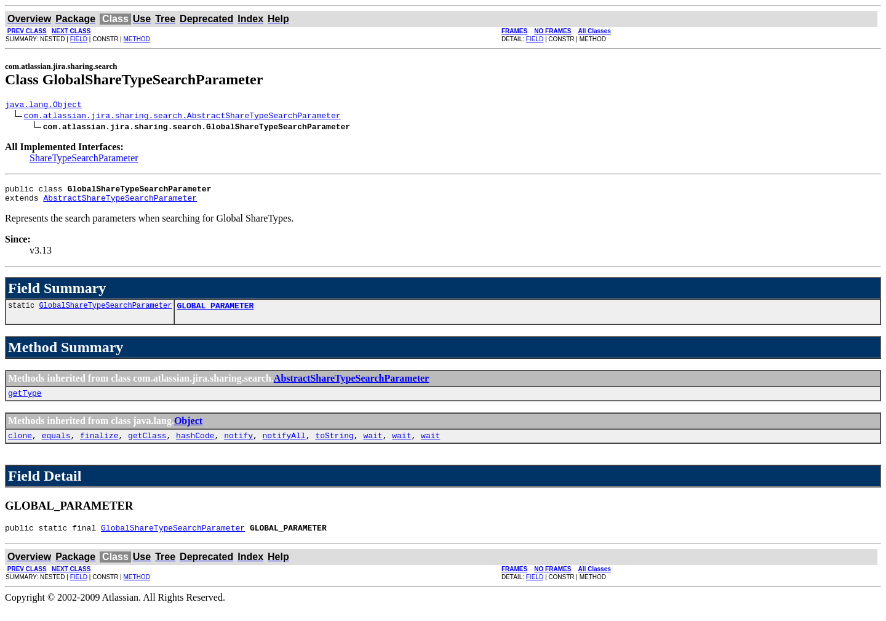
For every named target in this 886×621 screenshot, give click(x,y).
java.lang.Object (43, 105)
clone (20, 446)
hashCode (195, 446)
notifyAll (284, 446)
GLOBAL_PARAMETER (215, 312)
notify (238, 446)
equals (56, 446)
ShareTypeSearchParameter (84, 159)
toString (334, 446)
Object (188, 430)
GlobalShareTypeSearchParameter (105, 312)
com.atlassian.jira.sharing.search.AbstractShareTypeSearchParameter (182, 116)
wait (372, 446)
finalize (99, 446)
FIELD (78, 39)
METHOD (137, 39)
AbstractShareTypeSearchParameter (120, 203)
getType (25, 401)
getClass (147, 446)
